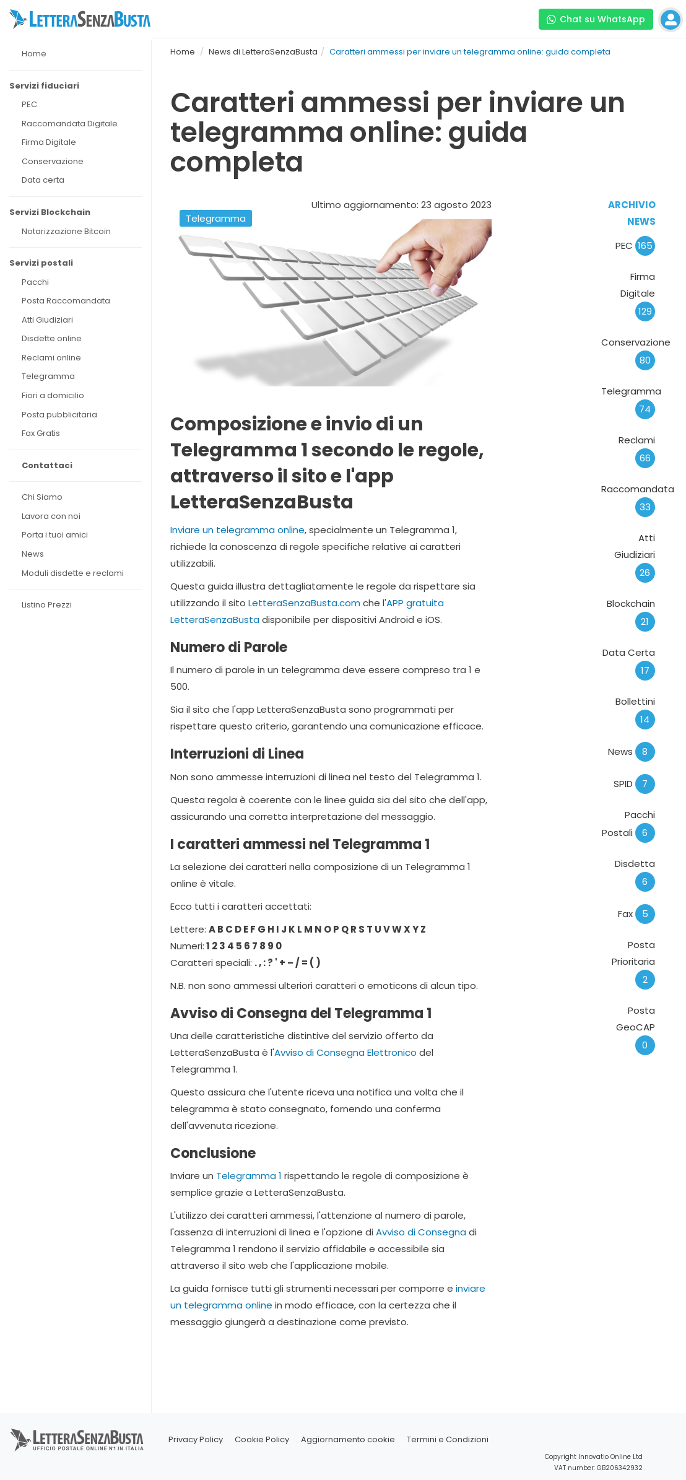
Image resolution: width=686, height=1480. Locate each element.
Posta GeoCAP (635, 1027)
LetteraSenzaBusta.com (304, 602)
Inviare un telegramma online (237, 529)
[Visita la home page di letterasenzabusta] (80, 19)
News (631, 751)
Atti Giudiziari (634, 555)
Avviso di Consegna (421, 1231)
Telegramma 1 (249, 1175)
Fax (636, 913)
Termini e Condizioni (447, 1439)
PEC (635, 245)
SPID (634, 783)
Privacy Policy (195, 1439)
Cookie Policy (262, 1439)
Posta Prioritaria (633, 962)
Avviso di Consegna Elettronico (345, 1052)
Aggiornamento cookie (348, 1439)
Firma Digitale (637, 294)
